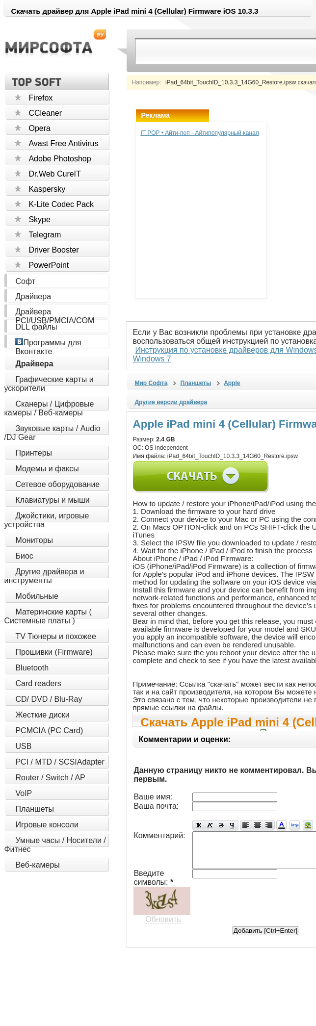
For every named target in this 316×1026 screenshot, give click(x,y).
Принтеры (33, 453)
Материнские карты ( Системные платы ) (47, 616)
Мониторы (34, 540)
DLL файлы (36, 327)
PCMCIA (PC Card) (49, 730)
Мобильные (36, 596)
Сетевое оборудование (57, 484)
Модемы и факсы (47, 468)
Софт (25, 281)
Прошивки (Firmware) (53, 652)
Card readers (38, 683)
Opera (39, 128)
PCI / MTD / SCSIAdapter (59, 762)
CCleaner (45, 113)
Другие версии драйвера (170, 393)
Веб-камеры (37, 865)
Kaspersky (46, 189)
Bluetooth (32, 668)
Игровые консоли (46, 825)
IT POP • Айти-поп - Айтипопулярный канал (199, 132)
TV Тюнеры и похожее (55, 636)
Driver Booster (53, 250)
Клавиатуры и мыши (52, 500)
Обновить (163, 901)
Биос (24, 556)
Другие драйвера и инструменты (44, 576)
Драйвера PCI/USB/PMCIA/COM (54, 316)
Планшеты (34, 809)
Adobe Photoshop (59, 158)
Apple (232, 374)
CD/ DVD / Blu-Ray (48, 699)
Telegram (44, 235)
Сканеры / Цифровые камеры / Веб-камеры (49, 408)
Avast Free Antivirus (63, 143)
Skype (39, 219)
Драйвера (33, 296)
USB (23, 746)
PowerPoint (48, 265)
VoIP (23, 793)
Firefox (40, 98)
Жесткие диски (42, 715)
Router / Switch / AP (50, 777)
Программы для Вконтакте (48, 347)
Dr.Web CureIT (54, 174)
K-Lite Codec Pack (61, 204)
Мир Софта (150, 374)
